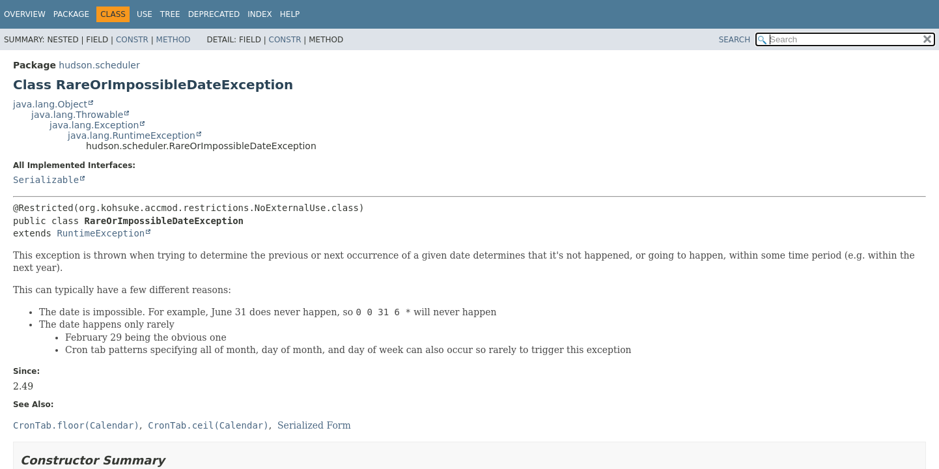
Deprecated (214, 14)
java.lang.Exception (94, 125)
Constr (132, 39)
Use (144, 14)
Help (290, 14)
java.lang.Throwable (77, 114)
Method (173, 39)
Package (71, 14)
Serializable (46, 180)
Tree (170, 14)
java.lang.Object (50, 104)
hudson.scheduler (99, 65)
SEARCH (735, 39)
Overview (25, 14)
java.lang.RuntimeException (131, 135)
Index (259, 14)
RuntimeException (101, 233)
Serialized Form (314, 425)
